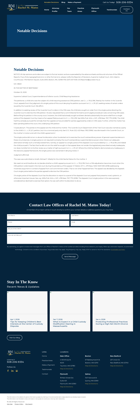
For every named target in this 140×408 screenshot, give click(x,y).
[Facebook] (8, 371)
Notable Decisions (51, 2)
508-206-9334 (124, 2)
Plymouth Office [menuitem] (95, 9)
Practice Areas (47, 360)
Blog (63, 2)
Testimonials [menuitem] (112, 10)
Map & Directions (66, 369)
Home (44, 356)
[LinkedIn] (12, 371)
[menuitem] (9, 404)
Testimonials (47, 369)
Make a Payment (74, 2)
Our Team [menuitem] (69, 9)
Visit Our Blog (14, 338)
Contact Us (126, 10)
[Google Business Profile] (17, 371)
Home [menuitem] (46, 10)
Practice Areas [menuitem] (81, 9)
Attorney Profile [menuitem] (55, 9)
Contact (45, 374)
